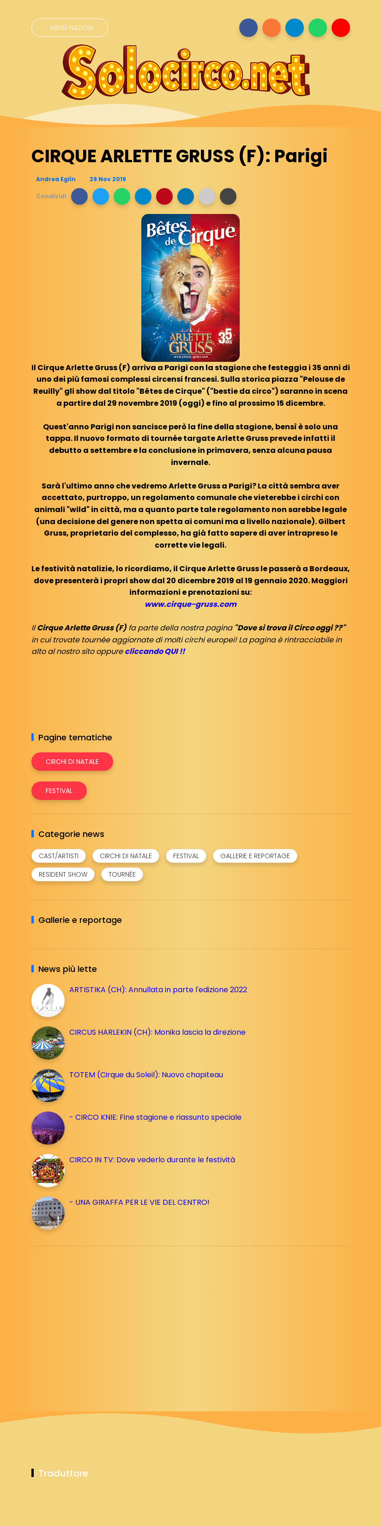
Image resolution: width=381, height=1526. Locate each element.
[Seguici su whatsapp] (317, 27)
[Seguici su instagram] (271, 27)
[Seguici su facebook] (248, 27)
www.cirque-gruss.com (190, 604)
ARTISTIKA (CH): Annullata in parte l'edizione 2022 (158, 989)
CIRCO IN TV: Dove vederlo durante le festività (152, 1159)
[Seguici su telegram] (294, 27)
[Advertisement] (100, 1318)
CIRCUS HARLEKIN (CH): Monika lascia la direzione (157, 1032)
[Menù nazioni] (69, 27)
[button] (79, 196)
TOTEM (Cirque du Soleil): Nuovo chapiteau (146, 1074)
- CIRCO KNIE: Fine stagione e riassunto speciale (155, 1117)
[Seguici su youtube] (341, 27)
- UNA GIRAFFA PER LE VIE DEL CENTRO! (139, 1202)
